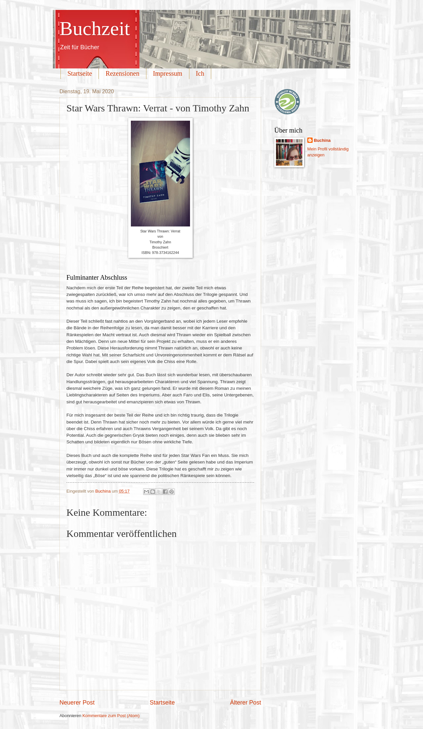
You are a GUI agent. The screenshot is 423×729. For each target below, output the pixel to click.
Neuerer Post (77, 702)
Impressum (167, 73)
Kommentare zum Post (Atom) (110, 715)
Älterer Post (245, 702)
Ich (200, 73)
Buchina (322, 140)
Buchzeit (94, 28)
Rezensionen (122, 73)
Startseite (79, 73)
